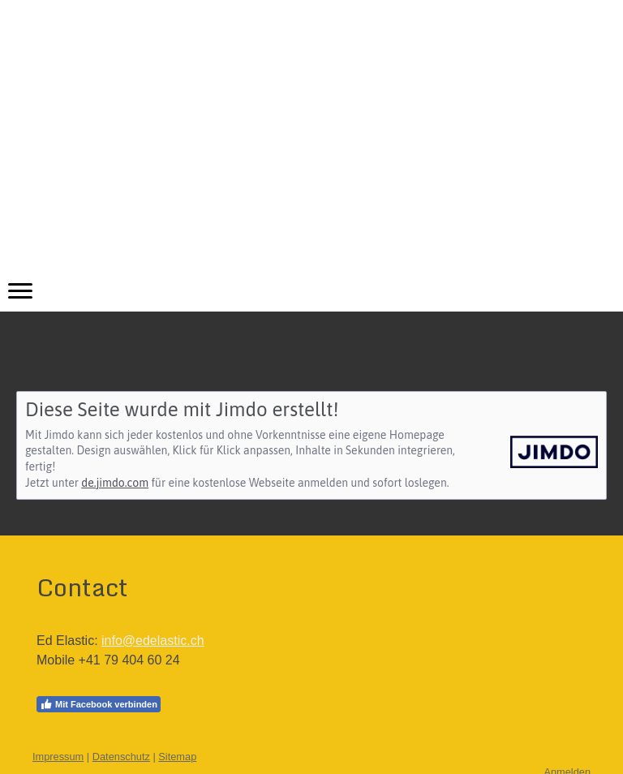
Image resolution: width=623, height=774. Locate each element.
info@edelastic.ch (152, 640)
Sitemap (177, 756)
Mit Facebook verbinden (98, 704)
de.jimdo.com (114, 482)
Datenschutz (121, 756)
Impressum (58, 756)
